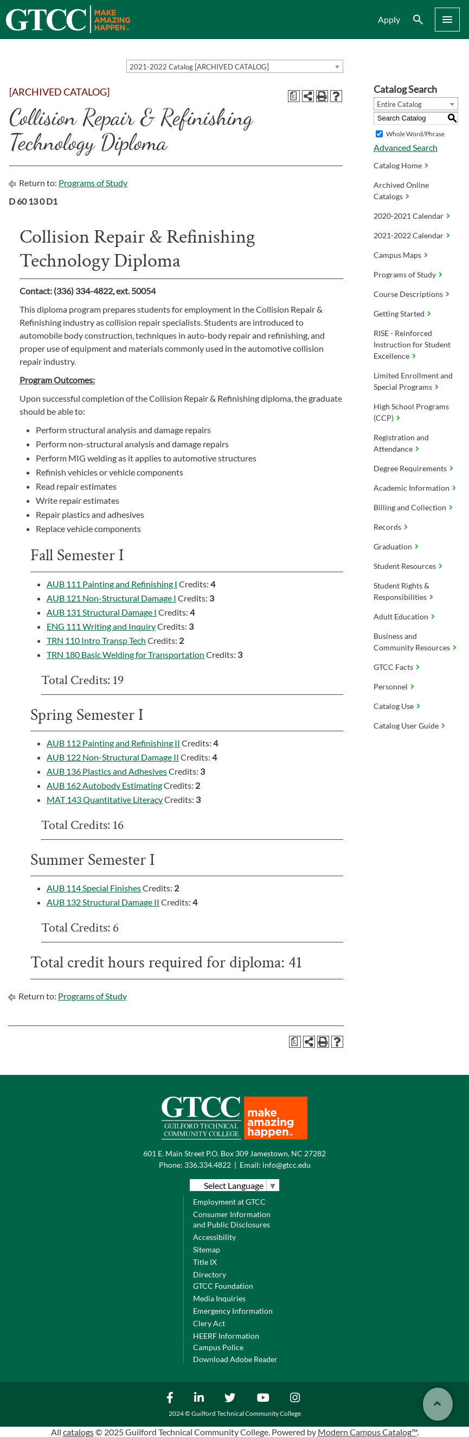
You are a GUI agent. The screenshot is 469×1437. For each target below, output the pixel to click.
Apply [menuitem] (389, 19)
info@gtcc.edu (286, 1164)
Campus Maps (397, 254)
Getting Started (399, 313)
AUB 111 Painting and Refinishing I (112, 584)
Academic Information (411, 487)
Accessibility (214, 1237)
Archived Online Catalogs (401, 190)
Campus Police (218, 1347)
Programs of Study (93, 183)
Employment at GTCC (229, 1201)
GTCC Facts (393, 667)
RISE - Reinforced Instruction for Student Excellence (412, 344)
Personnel (391, 686)
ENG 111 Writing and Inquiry (101, 626)
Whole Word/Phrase (415, 134)
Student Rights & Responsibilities (401, 591)
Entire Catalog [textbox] (399, 104)
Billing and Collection (410, 507)
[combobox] (234, 66)
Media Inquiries (219, 1298)
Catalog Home (398, 165)
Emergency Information (233, 1310)
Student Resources (405, 566)
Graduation (393, 546)
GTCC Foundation (223, 1285)
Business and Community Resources (412, 641)
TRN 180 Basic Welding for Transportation (125, 654)
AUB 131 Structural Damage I (102, 612)
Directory (209, 1274)
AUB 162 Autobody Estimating (104, 785)
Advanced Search (406, 147)
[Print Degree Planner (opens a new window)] (294, 96)
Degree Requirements (410, 468)
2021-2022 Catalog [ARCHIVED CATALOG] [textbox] (199, 66)
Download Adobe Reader (235, 1359)
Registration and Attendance (401, 443)
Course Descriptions (408, 294)
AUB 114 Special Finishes (94, 888)
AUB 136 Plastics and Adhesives (107, 771)
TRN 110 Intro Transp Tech (96, 640)
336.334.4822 (207, 1164)
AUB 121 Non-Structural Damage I (111, 598)
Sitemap (206, 1249)
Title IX (205, 1262)
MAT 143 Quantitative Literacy (105, 799)
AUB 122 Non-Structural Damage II (113, 757)
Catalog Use (394, 706)
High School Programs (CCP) (411, 412)
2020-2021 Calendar (409, 215)
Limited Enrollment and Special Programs (413, 381)
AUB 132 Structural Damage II (103, 902)
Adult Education (401, 616)
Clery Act (209, 1323)
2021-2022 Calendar (409, 235)
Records (387, 526)
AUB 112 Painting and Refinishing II (113, 743)
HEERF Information (226, 1335)
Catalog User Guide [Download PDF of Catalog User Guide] (406, 725)
